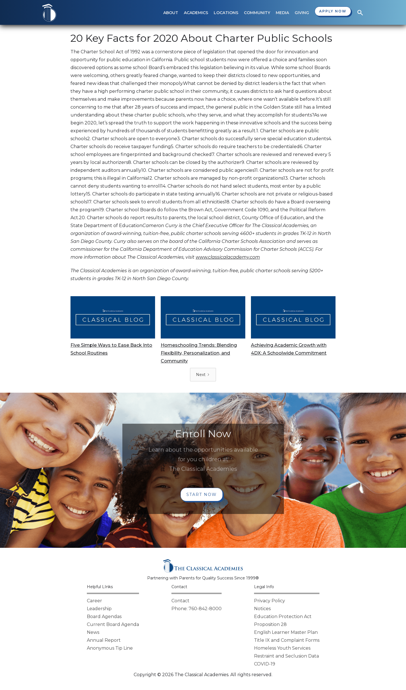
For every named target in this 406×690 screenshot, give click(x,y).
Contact (180, 600)
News (93, 632)
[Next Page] (203, 374)
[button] (170, 12)
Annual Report (104, 640)
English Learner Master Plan (286, 632)
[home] (49, 13)
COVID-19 (264, 664)
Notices (262, 608)
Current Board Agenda (113, 624)
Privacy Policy (269, 600)
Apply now (333, 11)
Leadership (99, 608)
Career (94, 600)
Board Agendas (104, 616)
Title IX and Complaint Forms (286, 640)
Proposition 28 (270, 624)
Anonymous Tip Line (110, 648)
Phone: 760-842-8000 (196, 608)
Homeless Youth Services (282, 648)
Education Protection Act (283, 616)
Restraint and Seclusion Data (286, 656)
